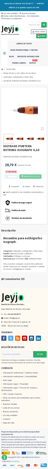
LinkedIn (38, 338)
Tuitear (26, 186)
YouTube (24, 338)
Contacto (6, 419)
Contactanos (33, 16)
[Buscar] (37, 25)
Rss (17, 338)
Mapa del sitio (8, 423)
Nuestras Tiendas (10, 404)
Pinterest (38, 186)
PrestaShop (15, 461)
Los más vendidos (9, 13)
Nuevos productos (10, 412)
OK (40, 354)
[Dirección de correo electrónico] (17, 354)
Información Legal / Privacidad (15, 384)
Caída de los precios (11, 408)
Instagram (31, 338)
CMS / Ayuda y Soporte (12, 394)
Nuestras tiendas (27, 13)
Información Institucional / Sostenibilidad (20, 376)
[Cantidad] (11, 176)
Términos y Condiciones (11, 19)
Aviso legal (7, 380)
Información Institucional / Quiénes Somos (20, 373)
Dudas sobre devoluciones (13, 16)
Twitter (10, 338)
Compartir (14, 186)
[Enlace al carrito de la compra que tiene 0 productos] (41, 36)
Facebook (3, 338)
